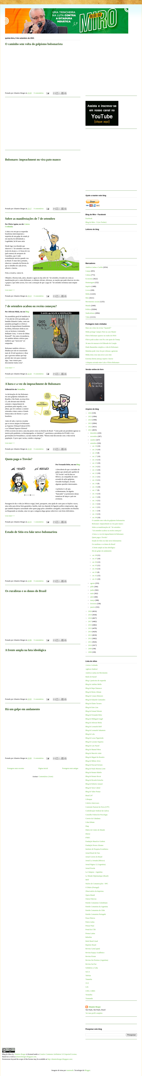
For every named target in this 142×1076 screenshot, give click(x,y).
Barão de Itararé (91, 677)
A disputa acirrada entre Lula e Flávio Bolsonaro (102, 362)
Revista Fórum (90, 956)
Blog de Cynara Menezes (94, 696)
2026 (90, 413)
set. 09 (94, 518)
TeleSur (88, 976)
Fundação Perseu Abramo (94, 845)
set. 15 (94, 497)
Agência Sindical (91, 669)
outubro (93, 440)
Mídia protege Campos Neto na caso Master (100, 332)
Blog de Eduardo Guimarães (95, 700)
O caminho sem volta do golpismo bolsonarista (108, 520)
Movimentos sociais (92, 302)
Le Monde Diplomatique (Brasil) (96, 876)
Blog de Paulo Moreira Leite (95, 769)
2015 (90, 628)
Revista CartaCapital (92, 949)
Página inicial (43, 768)
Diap (87, 826)
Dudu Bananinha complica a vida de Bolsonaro (101, 347)
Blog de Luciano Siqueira (94, 742)
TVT (87, 983)
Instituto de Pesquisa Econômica (96, 849)
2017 (90, 621)
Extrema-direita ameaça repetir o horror (99, 359)
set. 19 (94, 484)
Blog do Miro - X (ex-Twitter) (95, 222)
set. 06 (94, 562)
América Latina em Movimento (96, 673)
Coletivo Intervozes (92, 803)
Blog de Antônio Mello (93, 684)
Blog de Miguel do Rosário (94, 757)
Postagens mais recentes (15, 768)
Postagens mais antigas (70, 768)
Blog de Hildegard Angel (94, 719)
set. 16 (94, 494)
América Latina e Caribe (94, 267)
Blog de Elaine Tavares (93, 703)
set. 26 (94, 460)
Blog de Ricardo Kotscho (94, 780)
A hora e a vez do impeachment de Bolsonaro (33, 383)
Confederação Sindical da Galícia (97, 811)
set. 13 (94, 504)
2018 (90, 618)
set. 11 (94, 511)
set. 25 (94, 463)
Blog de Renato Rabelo (93, 772)
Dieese (87, 834)
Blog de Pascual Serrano (94, 765)
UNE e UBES (90, 991)
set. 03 (94, 572)
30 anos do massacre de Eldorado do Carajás (100, 343)
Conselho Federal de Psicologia (96, 815)
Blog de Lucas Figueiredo (94, 738)
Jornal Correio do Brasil (93, 857)
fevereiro (93, 604)
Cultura (88, 275)
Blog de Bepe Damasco (93, 688)
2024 (90, 420)
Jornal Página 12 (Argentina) (95, 864)
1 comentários (39, 522)
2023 (90, 423)
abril (92, 597)
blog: (27, 312)
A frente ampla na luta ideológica (25, 650)
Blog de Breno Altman (93, 692)
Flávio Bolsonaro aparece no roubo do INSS (100, 336)
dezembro (94, 433)
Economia (89, 279)
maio (92, 593)
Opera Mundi (90, 895)
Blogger (87, 1070)
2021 (90, 430)
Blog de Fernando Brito (93, 715)
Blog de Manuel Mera (93, 749)
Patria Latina (89, 922)
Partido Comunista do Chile (95, 910)
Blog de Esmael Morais (93, 711)
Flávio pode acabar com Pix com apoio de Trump (102, 340)
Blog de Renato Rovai (93, 776)
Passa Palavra (90, 918)
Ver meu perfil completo (93, 1013)
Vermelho (21, 389)
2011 (90, 642)
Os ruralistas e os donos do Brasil (25, 591)
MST (87, 880)
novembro (94, 436)
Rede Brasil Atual (91, 941)
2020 (90, 611)
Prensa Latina (90, 933)
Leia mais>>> (10, 290)
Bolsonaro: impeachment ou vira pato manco (107, 524)
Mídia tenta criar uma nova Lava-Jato (98, 355)
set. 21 (94, 477)
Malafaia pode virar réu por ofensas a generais (101, 351)
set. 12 (94, 507)
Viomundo (89, 998)
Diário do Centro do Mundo (95, 830)
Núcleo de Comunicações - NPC (96, 884)
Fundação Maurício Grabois (95, 841)
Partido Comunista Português (95, 914)
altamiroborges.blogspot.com (26, 1057)
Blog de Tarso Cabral (92, 788)
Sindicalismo (90, 313)
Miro (87, 298)
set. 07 (94, 559)
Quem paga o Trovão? (18, 459)
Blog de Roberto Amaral (94, 784)
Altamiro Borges (94, 1007)
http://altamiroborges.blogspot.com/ (60, 1059)
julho (92, 587)
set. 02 (94, 576)
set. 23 (94, 470)
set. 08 (94, 555)
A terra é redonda (91, 665)
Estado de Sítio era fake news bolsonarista (31, 531)
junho (92, 590)
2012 (90, 638)
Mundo (88, 306)
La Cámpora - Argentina (93, 872)
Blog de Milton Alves (93, 761)
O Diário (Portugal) (92, 887)
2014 (90, 632)
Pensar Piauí (89, 926)
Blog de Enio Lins (91, 707)
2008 (90, 652)
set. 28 (94, 453)
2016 (90, 625)
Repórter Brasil (90, 945)
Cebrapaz (88, 799)
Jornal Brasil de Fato (92, 853)
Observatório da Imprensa (94, 891)
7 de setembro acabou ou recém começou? (31, 306)
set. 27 (94, 456)
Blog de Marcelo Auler (93, 753)
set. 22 (94, 473)
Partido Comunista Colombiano (96, 903)
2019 (90, 615)
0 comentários (39, 93)
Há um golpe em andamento (22, 709)
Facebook (88, 218)
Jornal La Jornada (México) (95, 861)
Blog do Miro (7, 1054)
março (92, 600)
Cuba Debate (89, 822)
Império (88, 286)
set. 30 (94, 446)
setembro (93, 443)
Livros (87, 290)
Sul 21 (87, 972)
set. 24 (94, 467)
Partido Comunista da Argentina (96, 907)
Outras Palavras (91, 899)
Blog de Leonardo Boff (93, 727)
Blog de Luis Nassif (92, 746)
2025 (90, 416)
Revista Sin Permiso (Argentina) (96, 960)
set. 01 (94, 579)
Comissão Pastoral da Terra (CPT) (97, 807)
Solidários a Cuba (91, 968)
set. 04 (94, 569)
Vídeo (87, 317)
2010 (90, 645)
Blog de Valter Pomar (92, 792)
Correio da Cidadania (92, 818)
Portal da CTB (90, 930)
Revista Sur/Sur (91, 964)
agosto (92, 583)
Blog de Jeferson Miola (93, 723)
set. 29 (94, 450)
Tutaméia (88, 979)
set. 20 (94, 480)
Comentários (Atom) (46, 776)
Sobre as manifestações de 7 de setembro (30, 218)
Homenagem (89, 282)
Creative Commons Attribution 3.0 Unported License (58, 1054)
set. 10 (94, 514)
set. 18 (94, 487)
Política (88, 309)
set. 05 (94, 565)
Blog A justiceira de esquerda (95, 681)
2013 (90, 635)
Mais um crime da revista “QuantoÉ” (98, 328)
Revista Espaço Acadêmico (94, 953)
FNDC (87, 838)
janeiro (92, 607)
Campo (88, 271)
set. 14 (94, 501)
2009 (90, 649)
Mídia (87, 294)
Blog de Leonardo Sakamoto (95, 730)
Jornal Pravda (90, 868)
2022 (90, 427)
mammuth (69, 1070)
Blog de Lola (90, 734)
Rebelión (88, 937)
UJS (86, 987)
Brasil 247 (89, 796)
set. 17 (94, 490)
